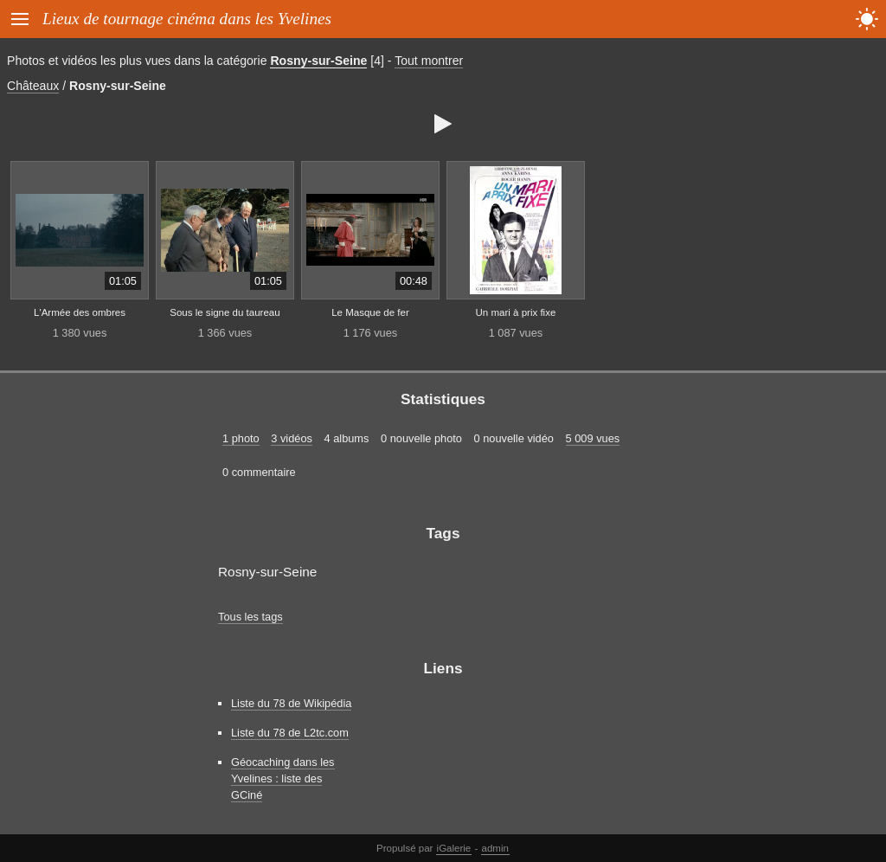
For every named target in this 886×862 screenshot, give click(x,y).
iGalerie (454, 848)
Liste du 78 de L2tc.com (290, 732)
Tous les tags (250, 616)
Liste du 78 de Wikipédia (291, 703)
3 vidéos (291, 438)
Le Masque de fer (370, 312)
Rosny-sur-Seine (318, 61)
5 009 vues (593, 438)
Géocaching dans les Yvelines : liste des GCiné (283, 778)
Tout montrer (429, 61)
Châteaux (33, 86)
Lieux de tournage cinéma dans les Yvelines (186, 19)
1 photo (241, 438)
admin (495, 848)
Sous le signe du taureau (224, 312)
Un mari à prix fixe (516, 312)
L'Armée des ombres (79, 312)
